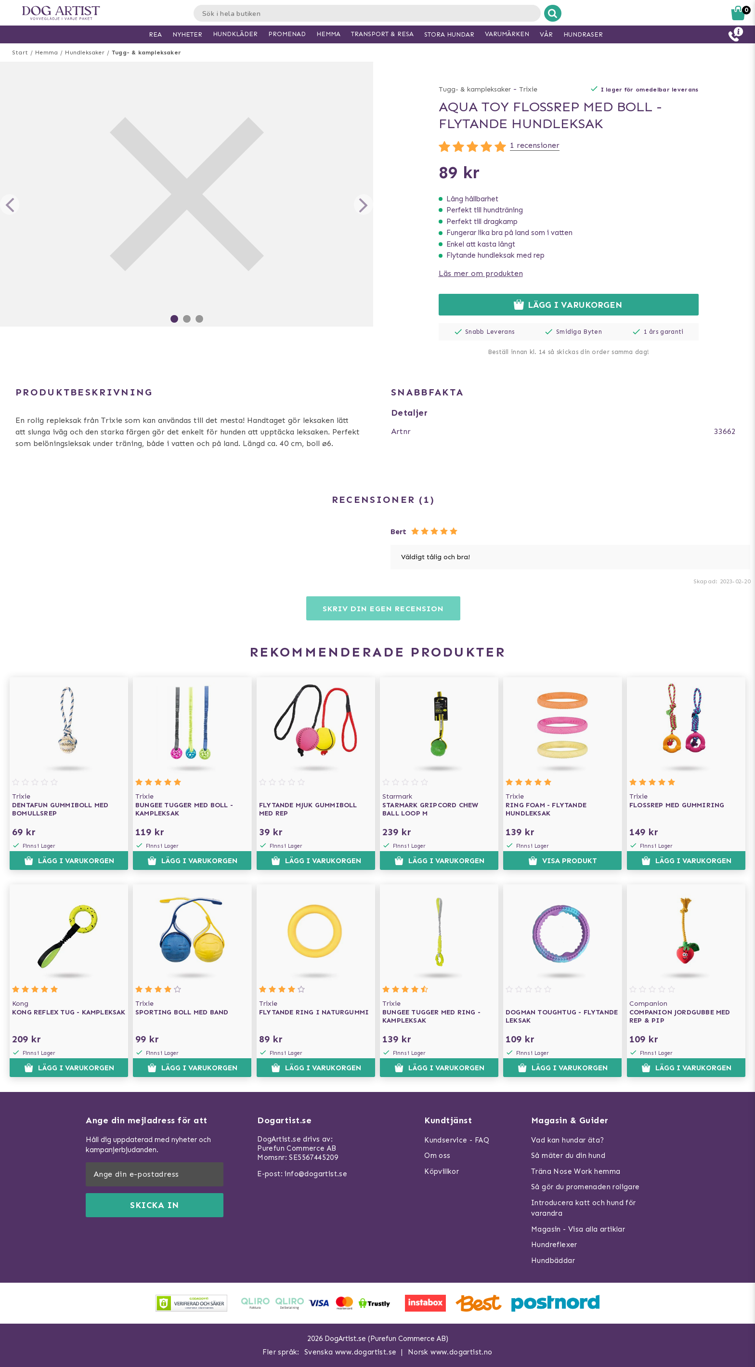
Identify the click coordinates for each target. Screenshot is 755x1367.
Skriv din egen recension (383, 608)
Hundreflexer (554, 1244)
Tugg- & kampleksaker (146, 52)
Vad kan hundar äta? (567, 1140)
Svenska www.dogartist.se (350, 1352)
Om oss (437, 1155)
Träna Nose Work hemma (575, 1171)
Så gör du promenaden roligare (585, 1187)
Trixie (528, 89)
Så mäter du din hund (568, 1155)
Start (20, 52)
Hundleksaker (84, 52)
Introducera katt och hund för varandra (583, 1208)
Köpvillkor (441, 1171)
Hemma (46, 52)
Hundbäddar (553, 1260)
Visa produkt (562, 860)
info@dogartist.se (316, 1174)
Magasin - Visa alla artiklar (578, 1229)
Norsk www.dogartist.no (450, 1352)
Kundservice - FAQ (456, 1140)
